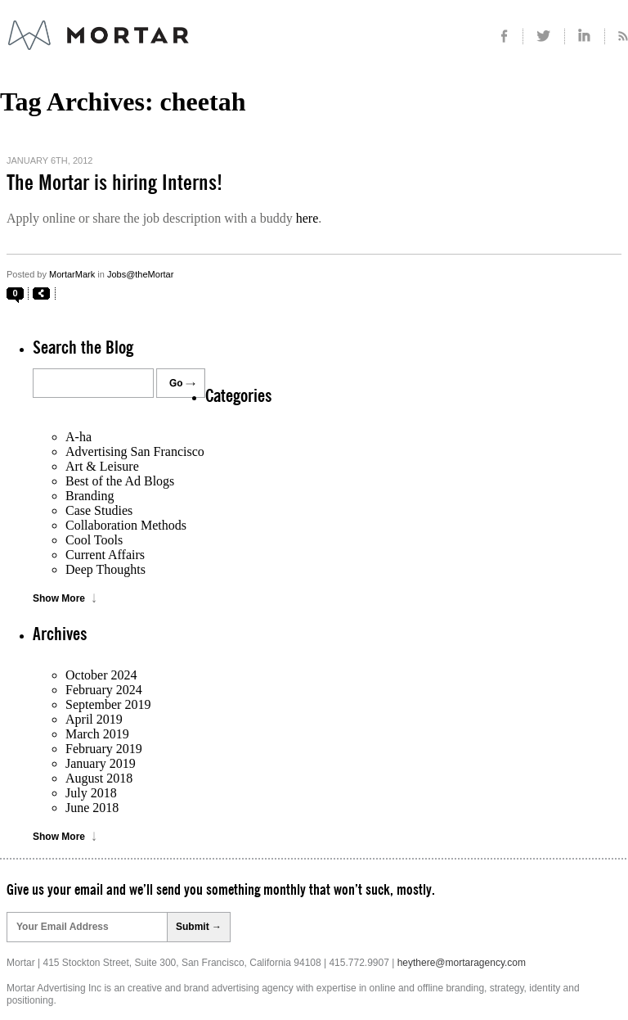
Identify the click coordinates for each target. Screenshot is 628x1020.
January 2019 (100, 763)
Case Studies (98, 510)
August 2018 (98, 778)
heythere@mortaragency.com (461, 962)
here (307, 218)
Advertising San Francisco (134, 451)
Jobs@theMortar (140, 274)
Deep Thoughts (105, 569)
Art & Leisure (102, 466)
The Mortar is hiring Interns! (114, 183)
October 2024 (101, 675)
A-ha (78, 437)
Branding (89, 496)
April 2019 (94, 719)
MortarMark (72, 274)
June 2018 (92, 808)
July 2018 (91, 793)
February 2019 (103, 749)
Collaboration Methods (125, 525)
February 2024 (103, 690)
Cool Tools (94, 540)
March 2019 (97, 734)
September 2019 (107, 704)
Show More (59, 598)
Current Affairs (105, 555)
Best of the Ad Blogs (119, 481)
